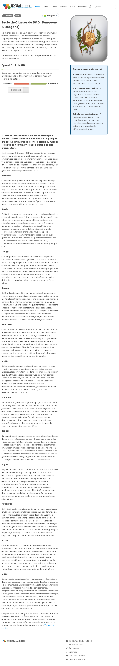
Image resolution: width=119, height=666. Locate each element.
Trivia (45, 6)
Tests (37, 6)
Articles (63, 6)
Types (54, 6)
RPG (17, 16)
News (72, 6)
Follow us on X (76, 644)
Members (82, 6)
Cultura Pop (8, 16)
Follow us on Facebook (80, 640)
